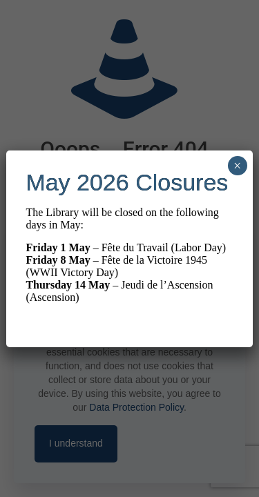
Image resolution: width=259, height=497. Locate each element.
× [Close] (237, 165)
